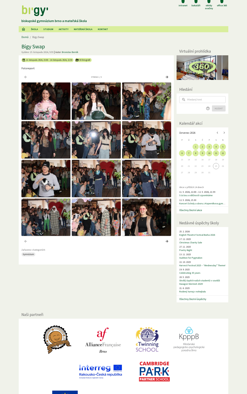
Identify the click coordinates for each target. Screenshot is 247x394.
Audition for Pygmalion (190, 257)
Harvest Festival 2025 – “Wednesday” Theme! (202, 265)
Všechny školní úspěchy (192, 299)
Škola (34, 29)
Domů (25, 37)
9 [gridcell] (202, 153)
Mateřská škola (83, 29)
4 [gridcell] (216, 146)
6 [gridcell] (182, 153)
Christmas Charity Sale (190, 242)
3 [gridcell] (209, 146)
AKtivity (63, 29)
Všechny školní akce (190, 210)
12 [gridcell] (223, 153)
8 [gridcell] (195, 153)
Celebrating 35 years (189, 272)
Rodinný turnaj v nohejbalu (192, 291)
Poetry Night (185, 250)
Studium (48, 29)
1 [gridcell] (195, 146)
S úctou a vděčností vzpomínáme (196, 195)
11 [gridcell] (216, 153)
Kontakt (103, 29)
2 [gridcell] (202, 146)
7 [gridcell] (188, 153)
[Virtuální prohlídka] (202, 67)
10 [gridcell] (209, 153)
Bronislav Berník (70, 52)
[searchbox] (206, 99)
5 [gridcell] (222, 146)
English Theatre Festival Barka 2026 (197, 234)
